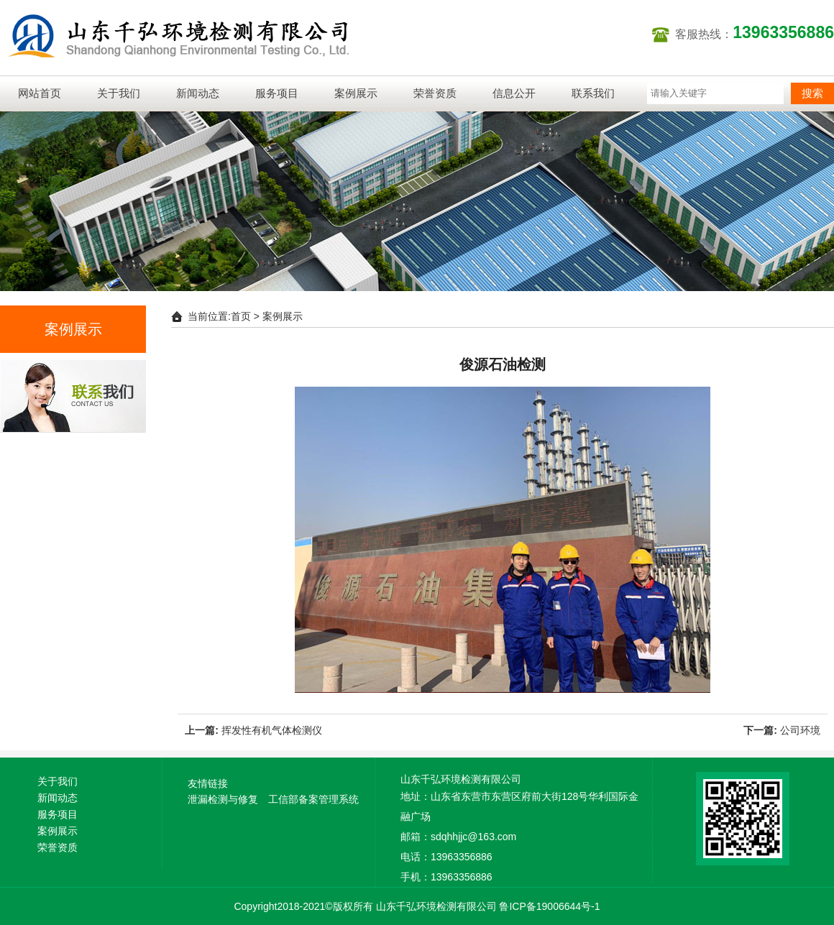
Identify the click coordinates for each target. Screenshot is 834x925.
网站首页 (39, 93)
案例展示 (355, 93)
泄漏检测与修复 (223, 799)
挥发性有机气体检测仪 (271, 730)
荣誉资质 (435, 93)
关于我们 (118, 93)
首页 (241, 316)
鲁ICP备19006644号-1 (549, 906)
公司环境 (800, 730)
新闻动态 (197, 93)
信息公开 (514, 93)
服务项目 (276, 93)
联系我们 (593, 93)
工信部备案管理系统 (313, 799)
